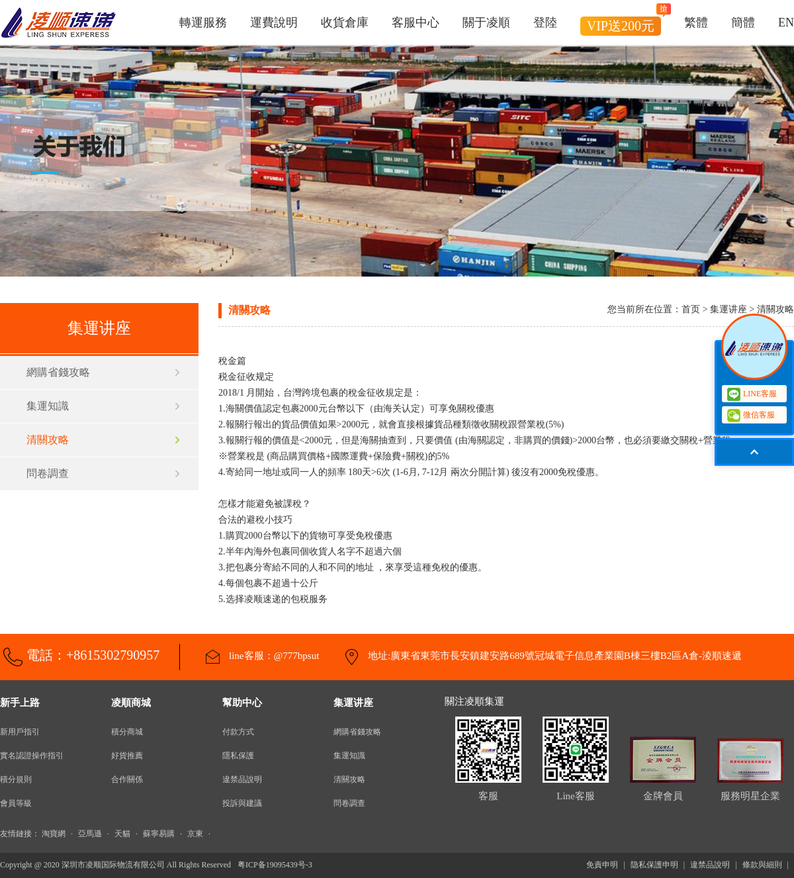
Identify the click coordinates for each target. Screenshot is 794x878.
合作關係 (127, 779)
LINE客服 (752, 394)
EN (786, 23)
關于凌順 (486, 23)
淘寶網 (54, 833)
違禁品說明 (242, 779)
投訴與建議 (242, 803)
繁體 (696, 23)
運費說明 (274, 23)
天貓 (122, 833)
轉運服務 (203, 23)
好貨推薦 (127, 755)
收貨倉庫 (345, 23)
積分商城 (127, 731)
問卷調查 (47, 473)
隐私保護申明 (654, 864)
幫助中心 (242, 702)
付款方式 (238, 731)
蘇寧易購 (159, 833)
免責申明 (602, 864)
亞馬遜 (90, 833)
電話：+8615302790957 (92, 655)
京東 (195, 833)
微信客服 (754, 415)
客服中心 (415, 23)
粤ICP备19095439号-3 (275, 864)
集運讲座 (353, 702)
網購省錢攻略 (58, 372)
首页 (691, 309)
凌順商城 (131, 702)
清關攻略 (47, 439)
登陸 (545, 23)
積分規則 (16, 779)
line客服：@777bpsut (272, 655)
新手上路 (20, 702)
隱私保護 (238, 755)
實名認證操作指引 (32, 755)
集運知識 (47, 406)
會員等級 (16, 803)
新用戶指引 (20, 731)
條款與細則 (762, 864)
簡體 (743, 23)
